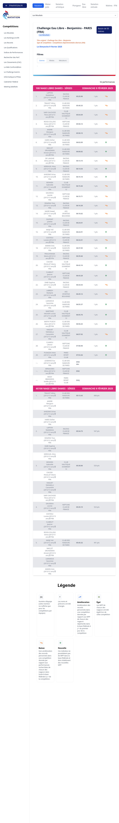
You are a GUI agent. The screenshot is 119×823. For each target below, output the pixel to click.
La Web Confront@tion (12, 67)
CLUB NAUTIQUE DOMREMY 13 (66, 114)
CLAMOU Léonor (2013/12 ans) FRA (50, 345)
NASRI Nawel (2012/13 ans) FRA (50, 213)
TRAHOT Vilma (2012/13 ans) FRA (50, 105)
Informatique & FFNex (12, 77)
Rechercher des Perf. (12, 57)
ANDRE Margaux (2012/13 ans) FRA (50, 133)
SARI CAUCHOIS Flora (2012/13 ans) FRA (50, 114)
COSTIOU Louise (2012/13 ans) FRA (50, 240)
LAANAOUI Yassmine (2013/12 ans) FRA (50, 304)
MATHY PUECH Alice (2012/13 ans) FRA (49, 323)
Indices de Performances (13, 52)
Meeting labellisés (11, 87)
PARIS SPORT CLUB (66, 355)
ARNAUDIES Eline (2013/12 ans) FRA (49, 371)
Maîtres (109, 5)
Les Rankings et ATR (11, 38)
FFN (115, 5)
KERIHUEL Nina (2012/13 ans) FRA (50, 168)
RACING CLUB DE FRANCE (66, 96)
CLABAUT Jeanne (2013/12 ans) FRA (50, 275)
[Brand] (15, 15)
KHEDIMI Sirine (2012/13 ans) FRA (50, 176)
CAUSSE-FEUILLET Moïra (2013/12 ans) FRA (50, 265)
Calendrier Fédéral (11, 82)
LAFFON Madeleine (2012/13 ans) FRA (50, 96)
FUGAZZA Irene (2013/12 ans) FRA (50, 355)
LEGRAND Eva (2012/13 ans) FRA (50, 363)
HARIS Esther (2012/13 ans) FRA (50, 142)
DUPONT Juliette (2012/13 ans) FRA (50, 222)
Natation (38, 5)
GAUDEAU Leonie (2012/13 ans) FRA (50, 196)
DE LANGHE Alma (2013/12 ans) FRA (49, 160)
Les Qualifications (10, 47)
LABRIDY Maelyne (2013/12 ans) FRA (50, 294)
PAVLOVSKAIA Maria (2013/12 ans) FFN (50, 256)
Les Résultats (9, 33)
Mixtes (51, 60)
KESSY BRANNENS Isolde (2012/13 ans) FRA (50, 380)
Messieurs (63, 60)
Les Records (8, 43)
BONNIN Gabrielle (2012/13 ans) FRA (50, 186)
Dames (42, 60)
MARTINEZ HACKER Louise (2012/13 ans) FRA (50, 314)
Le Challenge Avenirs (12, 72)
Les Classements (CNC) (12, 62)
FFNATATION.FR (14, 5)
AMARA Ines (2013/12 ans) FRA (50, 248)
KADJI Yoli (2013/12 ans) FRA (50, 232)
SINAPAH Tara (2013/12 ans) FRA (50, 205)
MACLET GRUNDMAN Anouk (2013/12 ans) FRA (50, 151)
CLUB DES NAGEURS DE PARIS (66, 105)
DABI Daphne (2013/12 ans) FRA (50, 284)
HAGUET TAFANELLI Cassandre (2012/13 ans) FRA (50, 334)
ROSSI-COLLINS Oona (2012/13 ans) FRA (50, 123)
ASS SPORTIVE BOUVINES (66, 213)
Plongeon (77, 5)
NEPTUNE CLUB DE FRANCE (66, 123)
